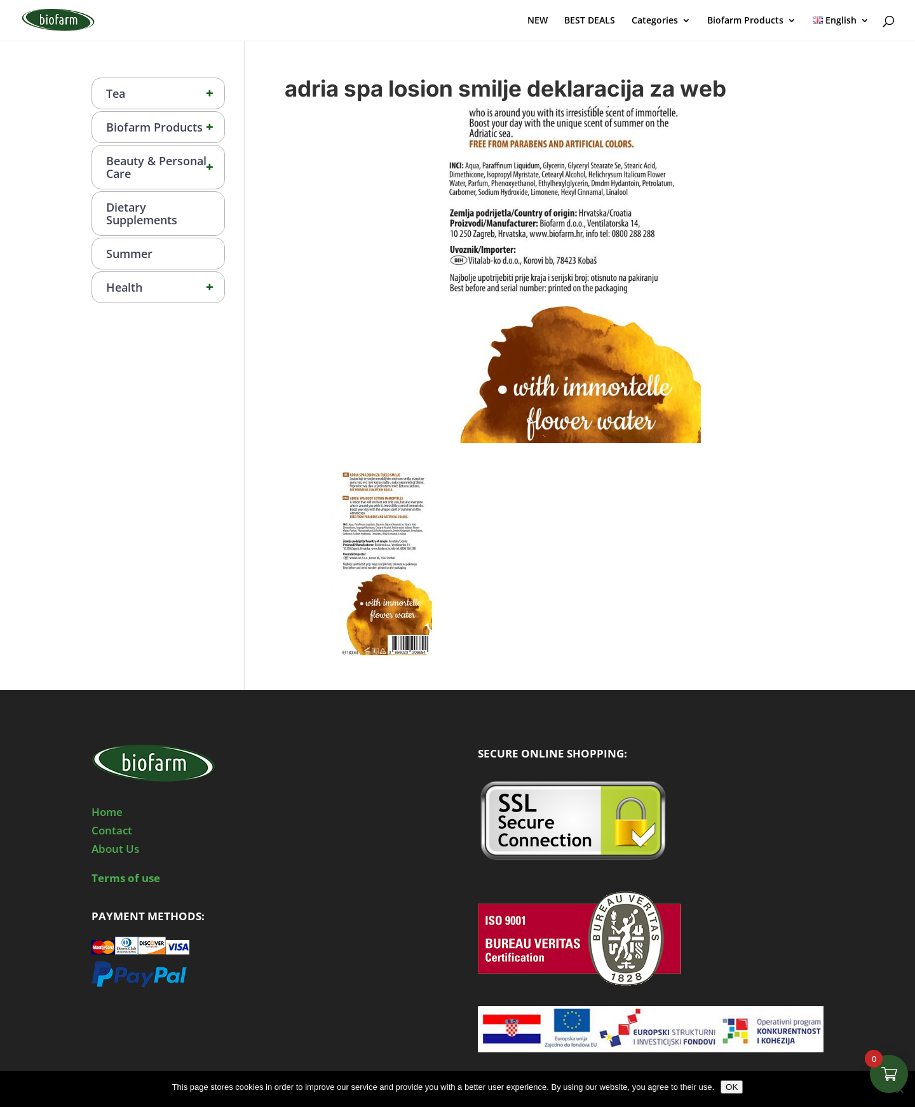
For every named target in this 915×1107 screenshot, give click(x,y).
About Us (115, 848)
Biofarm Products (745, 21)
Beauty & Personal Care (165, 167)
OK (732, 1087)
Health (165, 287)
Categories (655, 21)
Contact (112, 830)
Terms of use (126, 878)
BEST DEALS (589, 21)
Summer (129, 253)
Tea (165, 93)
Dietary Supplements (141, 214)
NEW (537, 21)
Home (107, 812)
